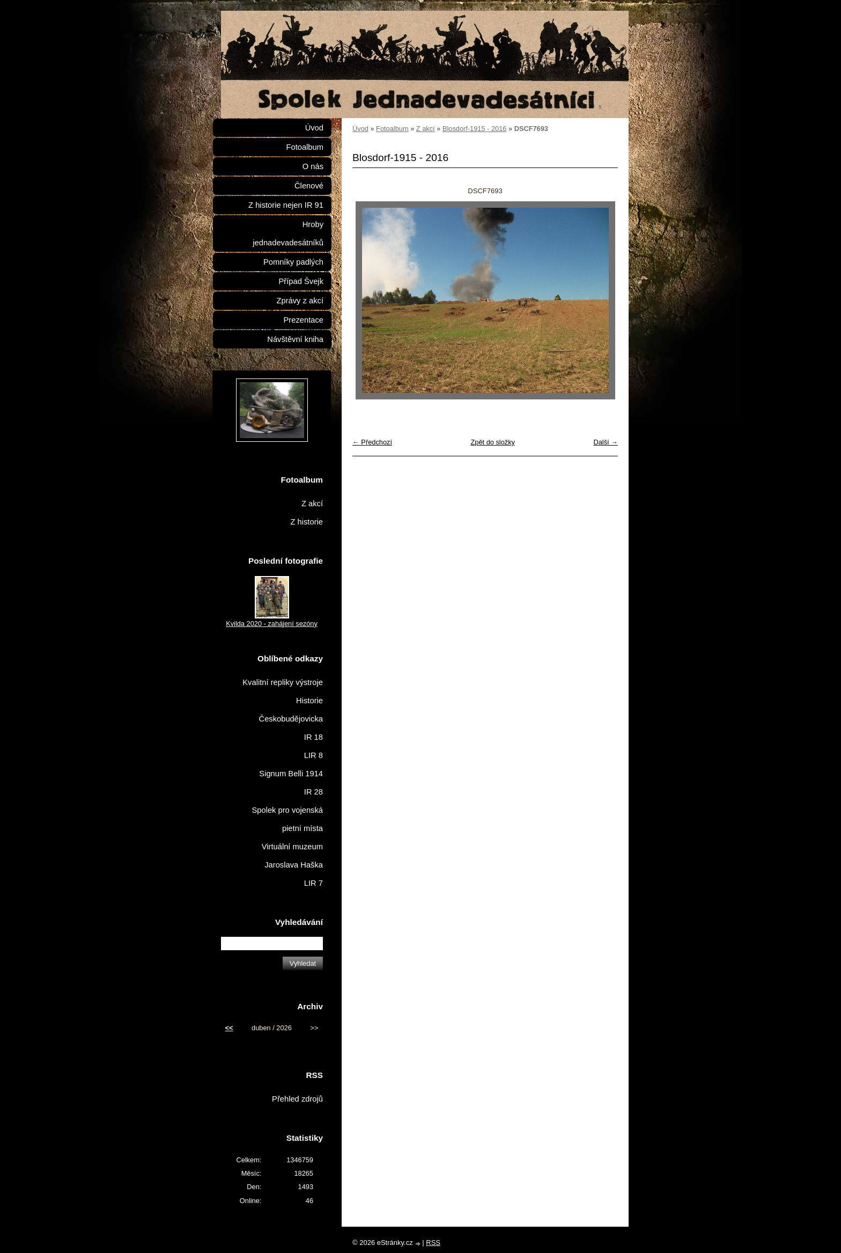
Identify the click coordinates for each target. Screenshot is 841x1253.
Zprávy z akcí (299, 300)
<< (229, 1028)
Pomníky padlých (293, 262)
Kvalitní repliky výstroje (282, 682)
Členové (308, 185)
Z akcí (425, 129)
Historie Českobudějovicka (291, 709)
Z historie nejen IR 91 (285, 205)
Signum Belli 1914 (291, 773)
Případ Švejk (301, 281)
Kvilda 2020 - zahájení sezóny (272, 624)
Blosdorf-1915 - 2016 (474, 129)
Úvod (360, 129)
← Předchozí (372, 442)
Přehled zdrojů (297, 1099)
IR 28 (313, 792)
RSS (433, 1243)
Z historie (306, 522)
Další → (605, 442)
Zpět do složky (492, 442)
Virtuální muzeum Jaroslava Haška (292, 855)
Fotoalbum (392, 129)
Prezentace (303, 320)
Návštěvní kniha (295, 339)
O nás (313, 166)
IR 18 (313, 737)
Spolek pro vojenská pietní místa (287, 819)
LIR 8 (313, 755)
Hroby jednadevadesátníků (288, 233)
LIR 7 (313, 883)
